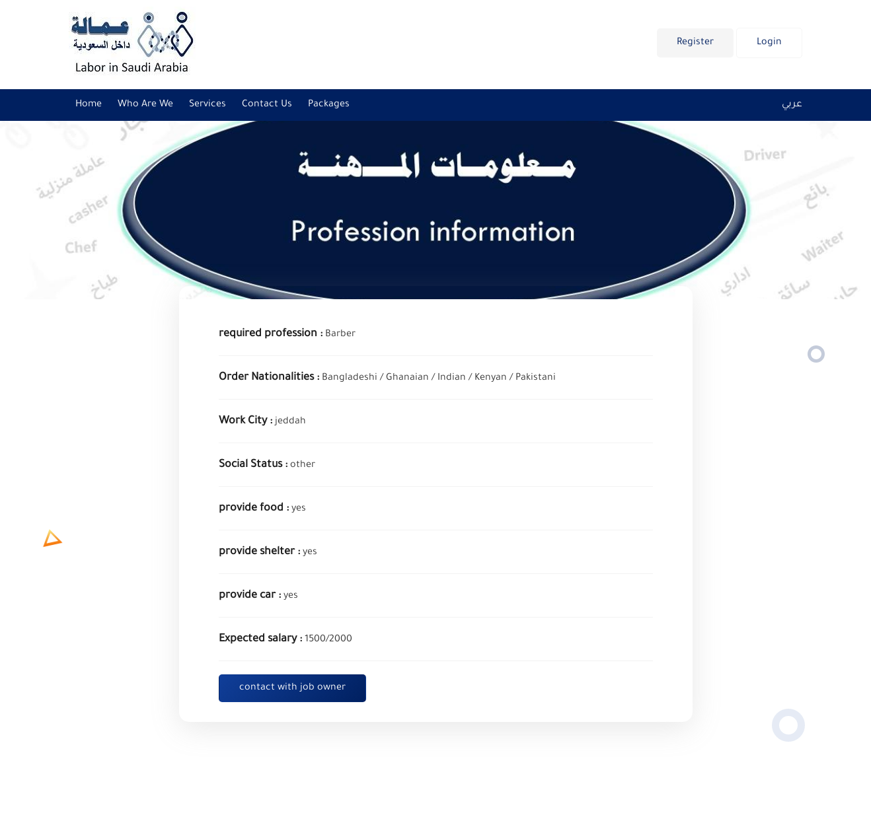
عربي (792, 105)
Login (769, 43)
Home (88, 105)
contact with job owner (292, 688)
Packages (329, 105)
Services (207, 105)
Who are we (145, 105)
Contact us (267, 105)
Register (695, 43)
